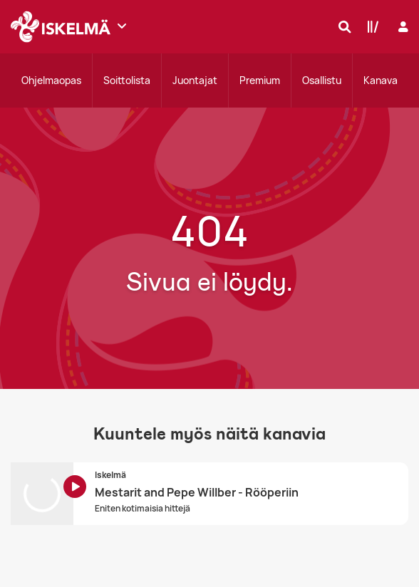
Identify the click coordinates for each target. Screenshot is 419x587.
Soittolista (126, 80)
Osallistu (321, 80)
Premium (259, 80)
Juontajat (194, 80)
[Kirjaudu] (401, 27)
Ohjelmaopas (51, 80)
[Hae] (341, 26)
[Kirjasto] (370, 26)
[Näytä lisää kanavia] (122, 26)
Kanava (380, 80)
